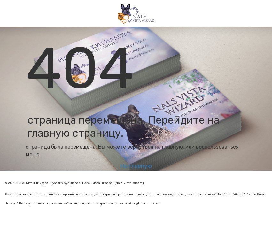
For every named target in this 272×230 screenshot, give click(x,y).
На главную (136, 166)
